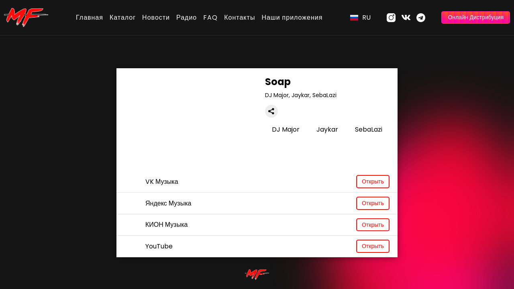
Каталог (123, 17)
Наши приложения (291, 17)
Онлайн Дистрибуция (476, 17)
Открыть (373, 181)
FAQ (210, 17)
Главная (89, 17)
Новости (156, 17)
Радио (186, 17)
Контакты (239, 17)
